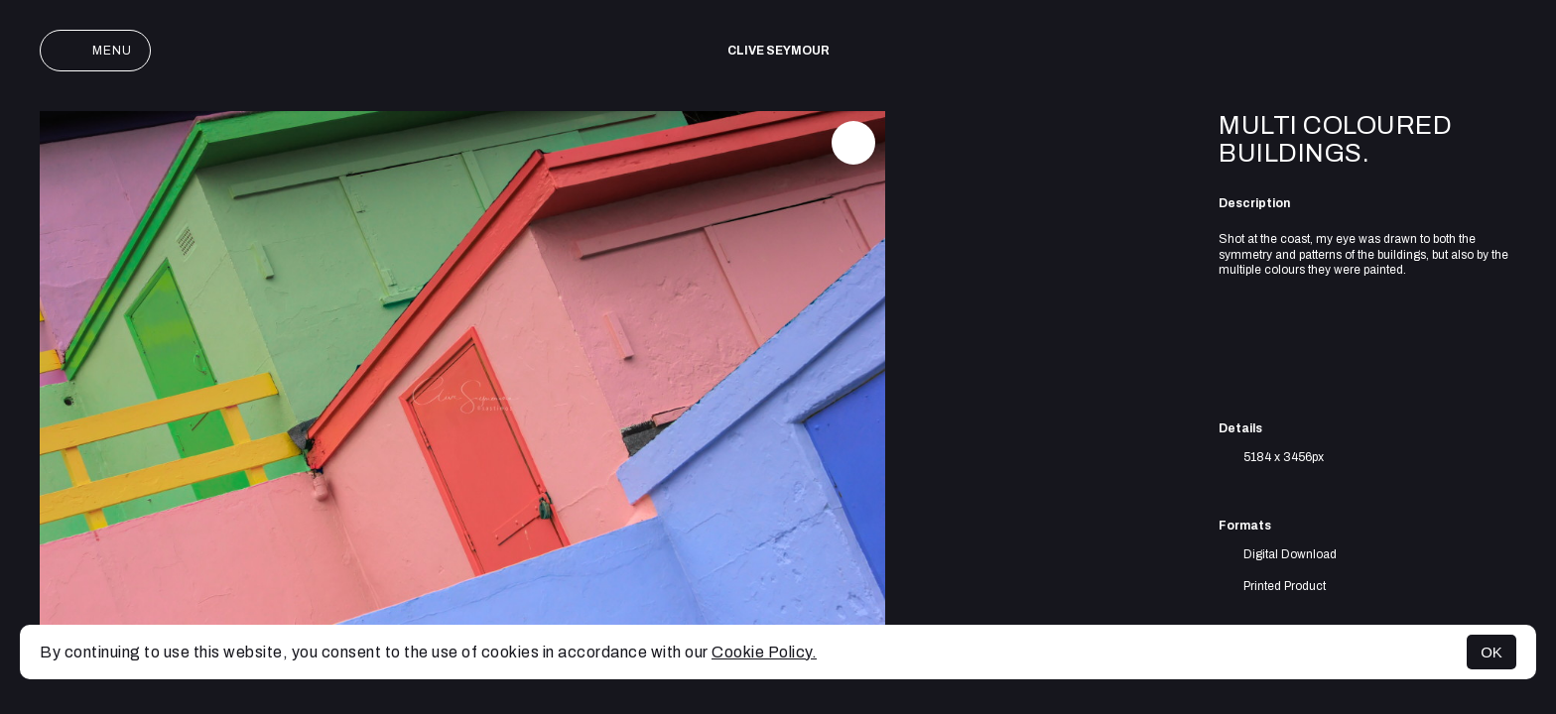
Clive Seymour (778, 51)
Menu (95, 50)
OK (1491, 652)
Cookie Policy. (764, 652)
